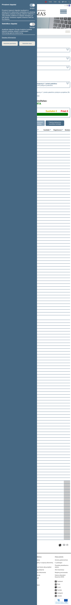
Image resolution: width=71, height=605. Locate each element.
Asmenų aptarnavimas (61, 560)
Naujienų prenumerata (61, 572)
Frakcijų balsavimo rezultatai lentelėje (55, 123)
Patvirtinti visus (27, 43)
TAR (55, 2)
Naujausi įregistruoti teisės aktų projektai (39, 567)
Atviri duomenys (59, 570)
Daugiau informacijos (9, 37)
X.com (59, 587)
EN (66, 2)
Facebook (60, 581)
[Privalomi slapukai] (32, 5)
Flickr (58, 584)
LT (63, 2)
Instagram (60, 593)
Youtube (59, 590)
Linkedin (59, 596)
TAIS (50, 2)
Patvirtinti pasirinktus (10, 43)
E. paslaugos (58, 562)
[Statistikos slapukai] (32, 24)
